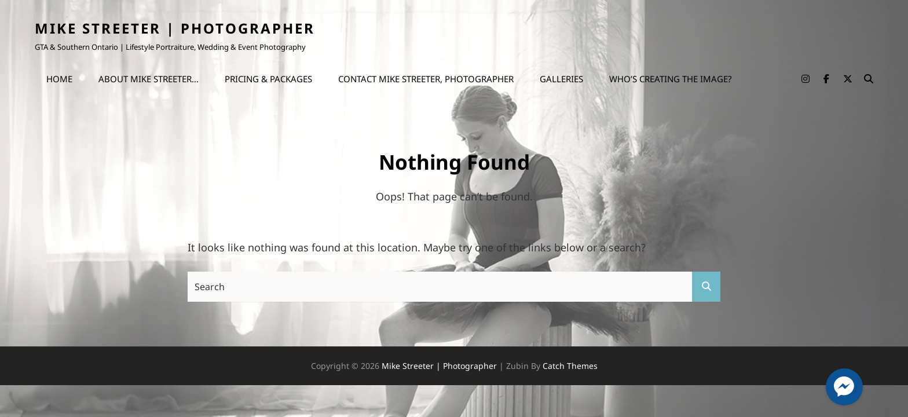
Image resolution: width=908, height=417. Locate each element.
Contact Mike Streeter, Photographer (426, 79)
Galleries (561, 79)
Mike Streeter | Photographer (175, 28)
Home (59, 79)
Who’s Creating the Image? (670, 79)
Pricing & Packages (268, 79)
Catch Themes (570, 365)
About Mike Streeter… (148, 79)
